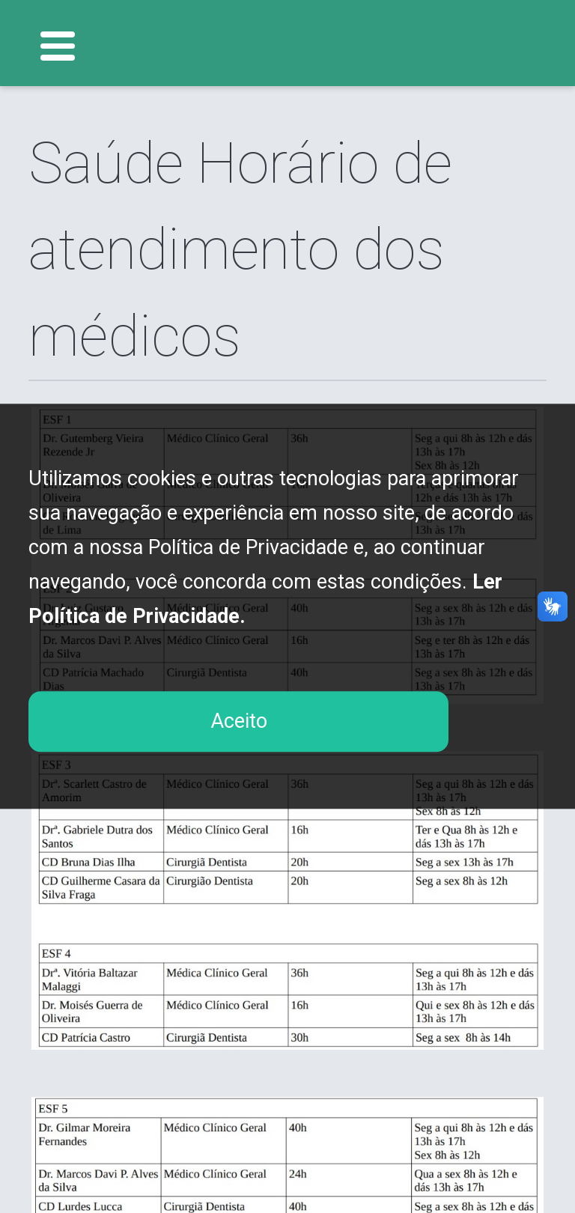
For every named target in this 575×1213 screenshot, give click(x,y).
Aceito (238, 721)
